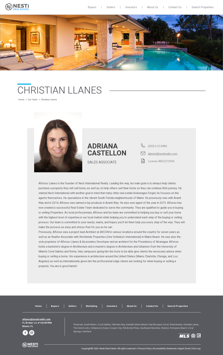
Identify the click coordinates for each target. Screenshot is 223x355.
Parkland (86, 331)
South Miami (90, 324)
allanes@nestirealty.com (36, 319)
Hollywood (96, 328)
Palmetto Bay (118, 324)
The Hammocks (82, 328)
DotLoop (196, 348)
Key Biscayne (155, 324)
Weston (165, 328)
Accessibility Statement (165, 348)
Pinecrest (78, 324)
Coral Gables (104, 324)
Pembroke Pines (131, 328)
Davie (105, 328)
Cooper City (115, 328)
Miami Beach (141, 324)
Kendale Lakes (191, 324)
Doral (166, 324)
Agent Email (184, 348)
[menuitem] (38, 306)
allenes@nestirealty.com (163, 154)
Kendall (130, 324)
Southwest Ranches (150, 328)
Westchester (176, 324)
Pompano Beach (178, 328)
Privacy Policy (144, 348)
